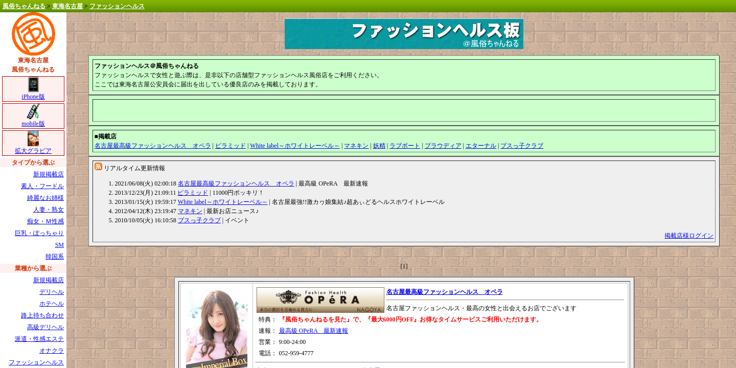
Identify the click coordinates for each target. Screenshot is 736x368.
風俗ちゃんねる (24, 6)
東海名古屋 (67, 6)
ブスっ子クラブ (521, 145)
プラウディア (443, 145)
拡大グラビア (33, 147)
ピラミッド (230, 145)
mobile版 (32, 120)
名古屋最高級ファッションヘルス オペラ (153, 145)
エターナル (481, 145)
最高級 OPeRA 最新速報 (314, 330)
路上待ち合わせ (42, 315)
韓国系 (54, 256)
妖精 (379, 145)
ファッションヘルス (117, 6)
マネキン (356, 145)
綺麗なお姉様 (45, 197)
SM (59, 244)
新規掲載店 (48, 174)
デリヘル (51, 291)
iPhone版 (32, 93)
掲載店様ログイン (689, 235)
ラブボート (404, 145)
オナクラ (51, 350)
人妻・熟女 (48, 209)
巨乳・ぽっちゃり (39, 233)
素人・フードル (42, 186)
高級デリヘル (45, 327)
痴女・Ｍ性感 (45, 221)
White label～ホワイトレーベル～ (295, 145)
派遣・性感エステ (39, 338)
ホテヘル (51, 303)
